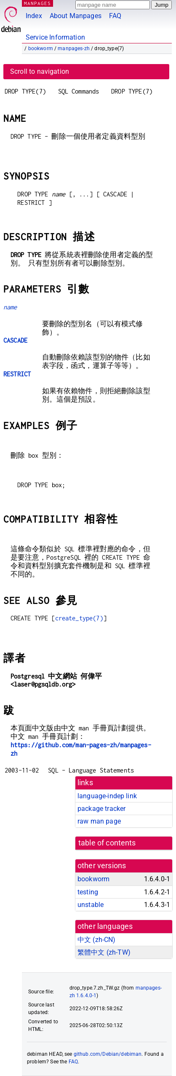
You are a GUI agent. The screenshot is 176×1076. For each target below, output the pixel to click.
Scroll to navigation (39, 71)
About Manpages (75, 16)
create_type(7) (79, 618)
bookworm (40, 48)
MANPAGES (37, 3)
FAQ (115, 16)
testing (87, 892)
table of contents (107, 843)
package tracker (101, 809)
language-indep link (107, 796)
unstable (90, 905)
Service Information (55, 37)
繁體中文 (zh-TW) (104, 952)
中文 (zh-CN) (96, 940)
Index (34, 16)
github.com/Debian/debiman (108, 1054)
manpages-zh (74, 48)
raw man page (99, 821)
